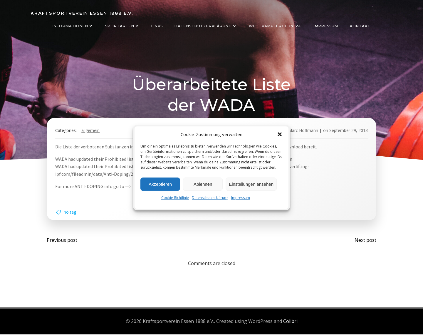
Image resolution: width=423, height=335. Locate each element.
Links (157, 26)
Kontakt (360, 26)
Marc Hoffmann (303, 130)
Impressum (240, 197)
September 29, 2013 (348, 130)
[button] (280, 134)
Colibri (290, 322)
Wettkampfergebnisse (275, 26)
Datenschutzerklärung (210, 197)
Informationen (73, 26)
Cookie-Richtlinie (175, 197)
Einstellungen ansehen (251, 184)
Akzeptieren (160, 184)
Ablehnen (203, 184)
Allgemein (91, 130)
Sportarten (122, 26)
